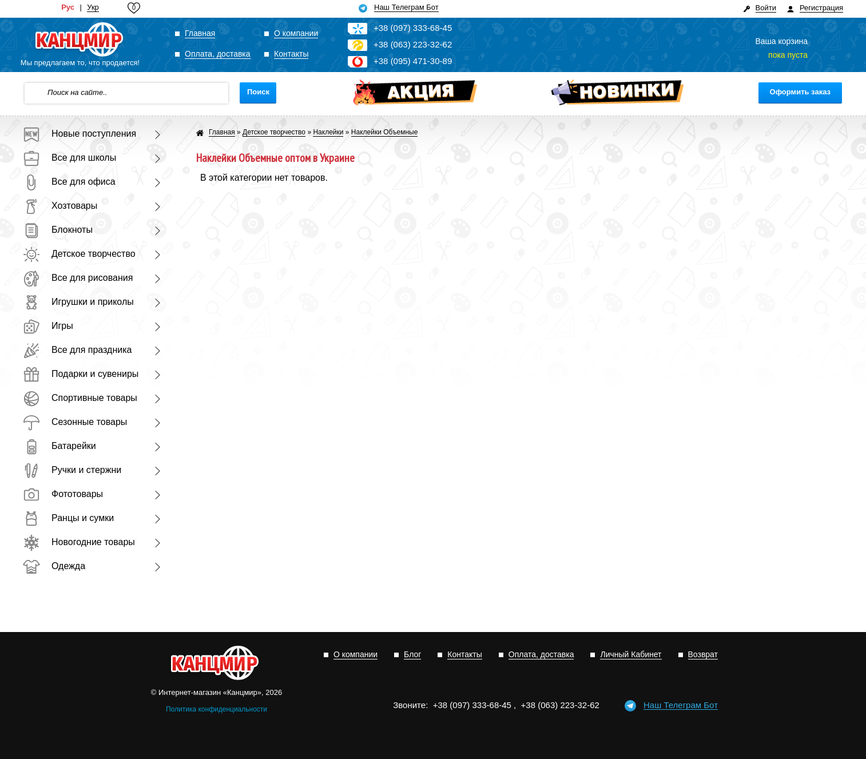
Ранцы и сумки (68, 517)
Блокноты (58, 229)
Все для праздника (77, 349)
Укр (93, 7)
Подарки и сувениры (80, 373)
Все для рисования (78, 277)
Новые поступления (79, 133)
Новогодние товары (79, 542)
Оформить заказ (800, 92)
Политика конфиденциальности (216, 709)
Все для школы (69, 157)
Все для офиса (69, 181)
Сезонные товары (75, 421)
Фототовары (63, 493)
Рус (67, 7)
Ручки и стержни (72, 469)
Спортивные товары (80, 397)
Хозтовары (60, 205)
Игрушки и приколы (78, 301)
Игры (48, 325)
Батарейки (59, 445)
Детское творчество (79, 253)
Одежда (54, 566)
